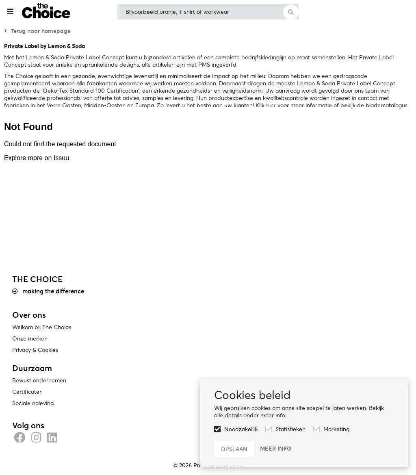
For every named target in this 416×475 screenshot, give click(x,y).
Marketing (336, 429)
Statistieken (290, 429)
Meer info (276, 448)
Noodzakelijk (241, 429)
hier (271, 105)
